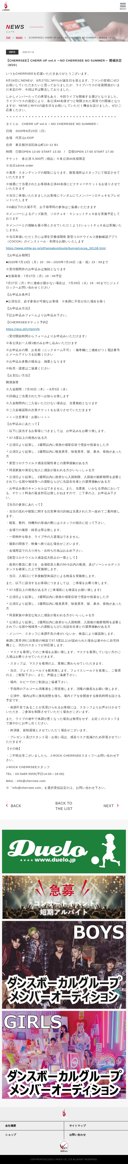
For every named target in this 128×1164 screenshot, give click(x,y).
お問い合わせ (77, 1134)
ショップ (10, 1134)
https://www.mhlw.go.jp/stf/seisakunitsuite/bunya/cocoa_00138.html (56, 248)
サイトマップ (77, 1125)
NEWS (19, 38)
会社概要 (10, 1125)
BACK (16, 806)
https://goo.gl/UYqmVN (23, 329)
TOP (8, 38)
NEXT (109, 806)
